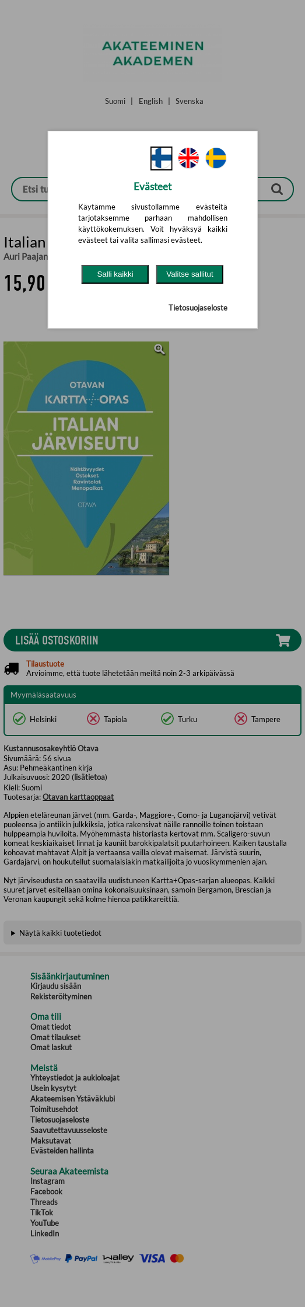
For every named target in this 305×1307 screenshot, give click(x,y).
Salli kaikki (115, 274)
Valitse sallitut (189, 274)
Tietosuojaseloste (198, 307)
